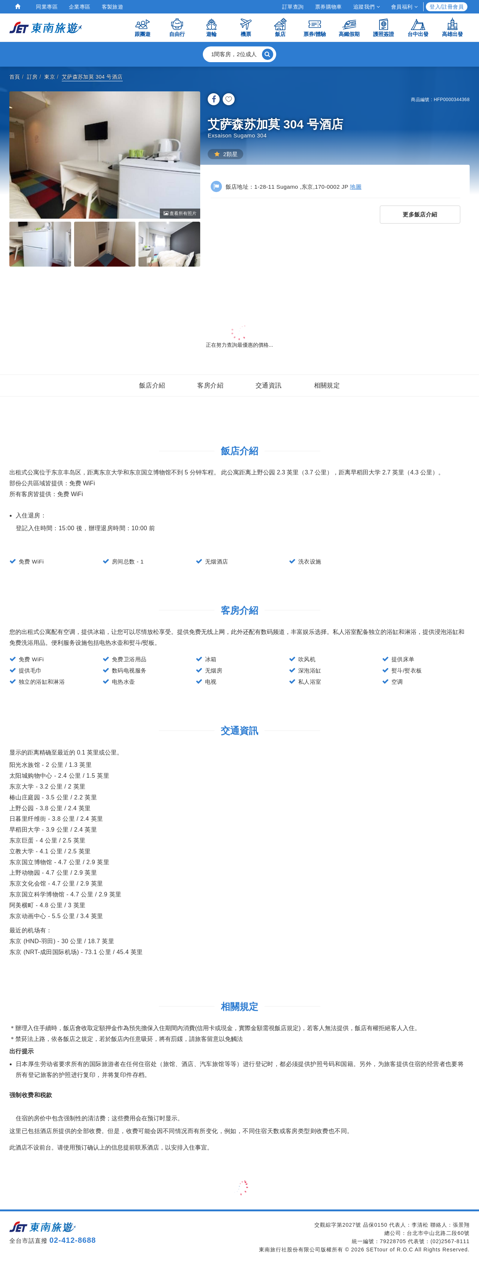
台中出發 (418, 27)
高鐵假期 (349, 27)
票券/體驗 (314, 27)
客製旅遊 (112, 7)
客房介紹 (210, 385)
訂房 (32, 77)
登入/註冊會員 (447, 7)
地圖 (355, 186)
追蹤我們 (366, 7)
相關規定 (327, 385)
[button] (239, 54)
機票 (245, 27)
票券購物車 (328, 7)
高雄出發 (452, 27)
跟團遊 (142, 27)
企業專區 (80, 7)
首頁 (14, 77)
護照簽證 (383, 27)
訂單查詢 (293, 7)
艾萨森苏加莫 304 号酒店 (92, 77)
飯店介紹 (152, 385)
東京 (49, 77)
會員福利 (404, 7)
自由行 (177, 27)
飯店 (280, 27)
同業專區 (47, 7)
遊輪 (211, 27)
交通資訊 (269, 385)
